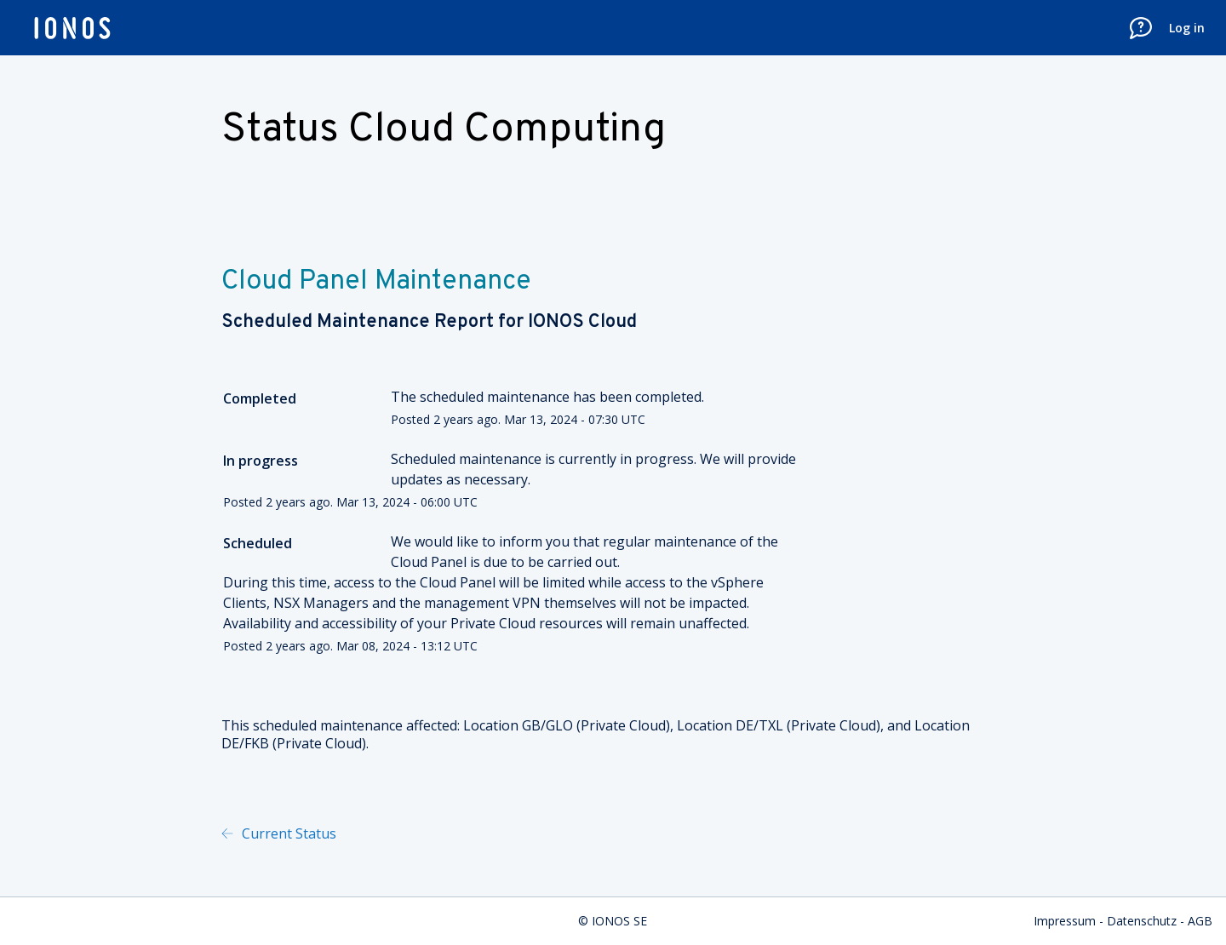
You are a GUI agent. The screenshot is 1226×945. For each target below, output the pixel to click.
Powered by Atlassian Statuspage (515, 833)
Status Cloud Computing (443, 130)
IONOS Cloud (582, 322)
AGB (1200, 921)
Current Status (287, 833)
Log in (1187, 28)
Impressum (1065, 921)
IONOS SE (619, 921)
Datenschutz (1142, 921)
